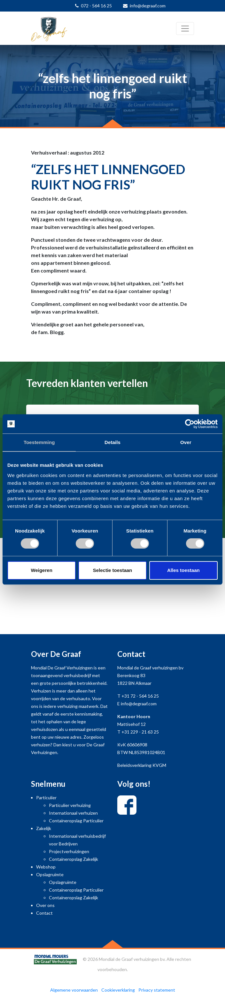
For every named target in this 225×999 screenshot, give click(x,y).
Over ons (45, 905)
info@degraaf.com (148, 5)
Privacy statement (156, 990)
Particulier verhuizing (70, 805)
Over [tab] (185, 442)
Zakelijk (43, 828)
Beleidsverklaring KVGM (141, 765)
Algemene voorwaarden (74, 990)
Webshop (46, 866)
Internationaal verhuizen (73, 813)
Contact (44, 913)
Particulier (46, 797)
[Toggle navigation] (185, 28)
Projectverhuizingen (69, 851)
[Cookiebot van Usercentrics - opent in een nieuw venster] (190, 424)
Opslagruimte (50, 874)
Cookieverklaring (118, 990)
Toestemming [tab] (39, 442)
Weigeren (41, 570)
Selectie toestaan (112, 570)
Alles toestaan (183, 570)
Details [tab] (112, 442)
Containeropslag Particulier (76, 820)
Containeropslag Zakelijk (73, 859)
